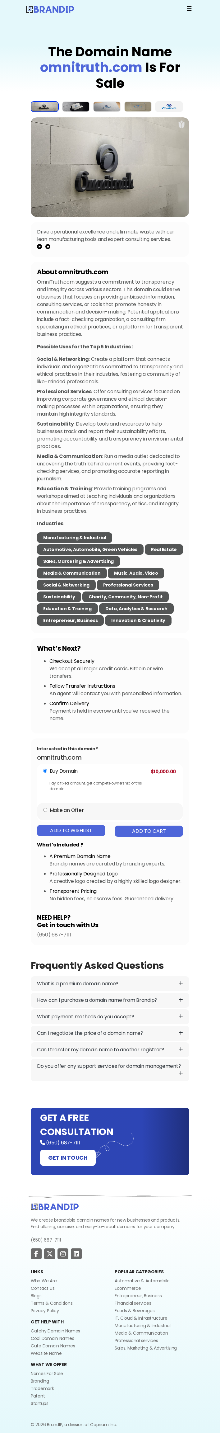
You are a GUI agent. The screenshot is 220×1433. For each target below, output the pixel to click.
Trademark (42, 1388)
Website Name (46, 1353)
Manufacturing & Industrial (74, 538)
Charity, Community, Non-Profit (126, 597)
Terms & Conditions (51, 1303)
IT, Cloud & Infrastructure (141, 1318)
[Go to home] (55, 1206)
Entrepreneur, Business (70, 620)
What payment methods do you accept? (110, 1017)
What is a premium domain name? (110, 984)
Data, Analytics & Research (136, 609)
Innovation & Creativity (138, 620)
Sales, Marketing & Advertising (78, 561)
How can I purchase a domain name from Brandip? (110, 1000)
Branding (40, 1381)
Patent (38, 1396)
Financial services (133, 1303)
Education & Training (67, 609)
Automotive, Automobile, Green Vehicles (90, 549)
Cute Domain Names (53, 1346)
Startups (39, 1403)
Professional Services (128, 585)
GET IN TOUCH (68, 1158)
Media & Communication (72, 573)
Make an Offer (67, 810)
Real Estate (164, 549)
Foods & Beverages (135, 1311)
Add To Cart (149, 831)
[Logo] (50, 8)
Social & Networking (66, 585)
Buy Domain (64, 771)
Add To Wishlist (71, 830)
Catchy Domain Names (55, 1331)
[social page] (36, 1254)
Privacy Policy (45, 1311)
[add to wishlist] (182, 124)
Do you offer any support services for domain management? (110, 1070)
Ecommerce (128, 1288)
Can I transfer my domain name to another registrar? (110, 1050)
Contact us (42, 1288)
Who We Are (44, 1281)
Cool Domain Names (52, 1338)
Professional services (136, 1340)
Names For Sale (47, 1373)
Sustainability (59, 597)
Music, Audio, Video (136, 573)
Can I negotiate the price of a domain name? (110, 1033)
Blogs (36, 1296)
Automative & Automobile (142, 1281)
